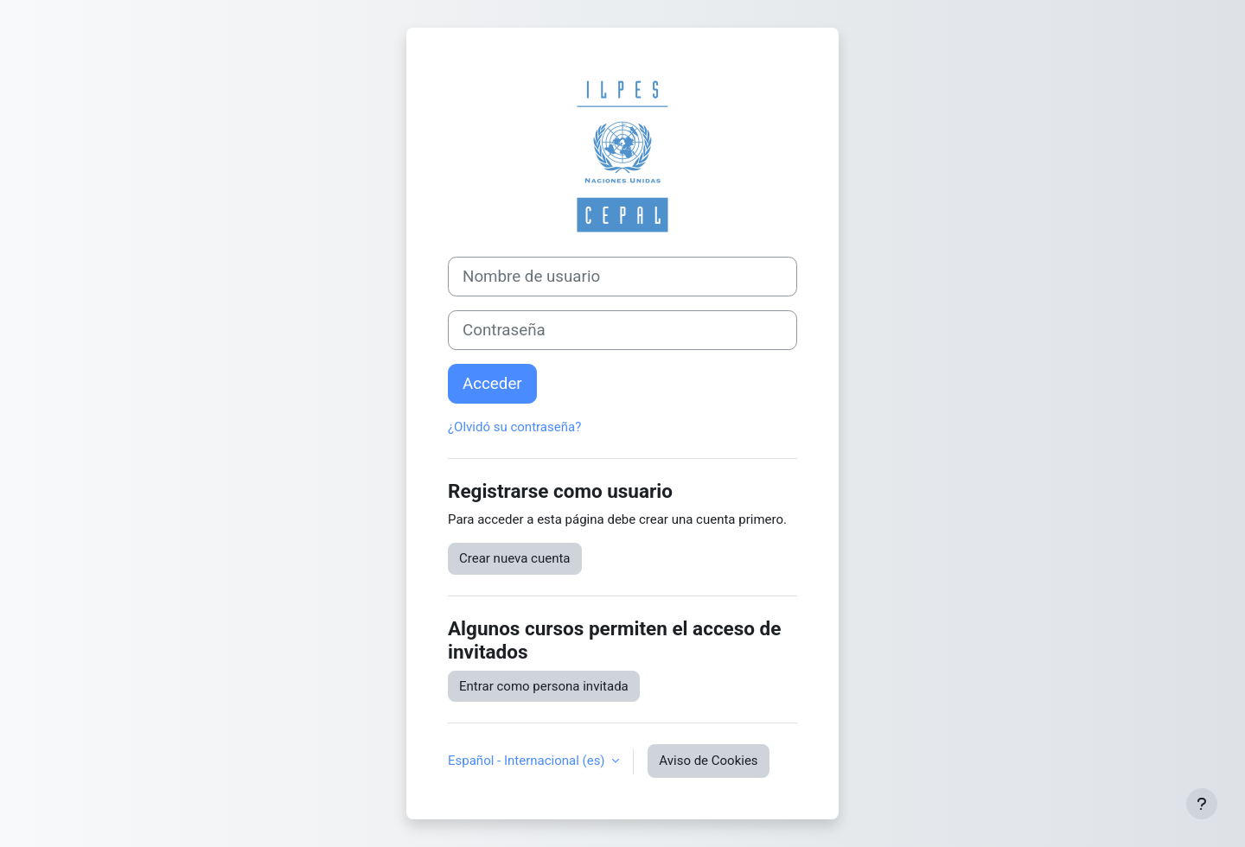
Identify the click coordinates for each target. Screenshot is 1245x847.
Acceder (492, 383)
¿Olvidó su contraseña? (514, 427)
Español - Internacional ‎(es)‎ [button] (528, 760)
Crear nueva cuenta (515, 558)
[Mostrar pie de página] (1201, 803)
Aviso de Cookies (708, 760)
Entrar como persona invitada (544, 686)
